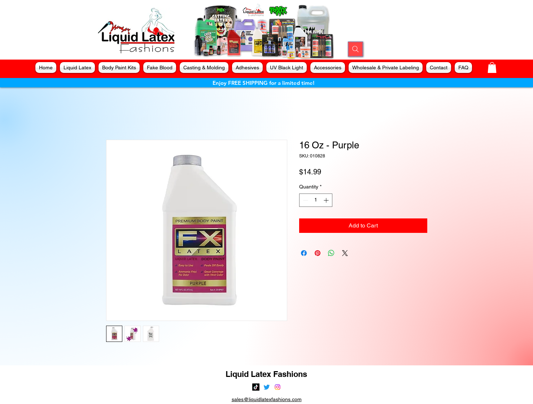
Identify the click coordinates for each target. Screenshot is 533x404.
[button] (492, 67)
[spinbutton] (315, 200)
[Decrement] (304, 200)
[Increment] (326, 200)
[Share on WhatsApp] (331, 253)
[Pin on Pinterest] (317, 253)
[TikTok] (255, 387)
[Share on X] (345, 253)
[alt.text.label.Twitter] (266, 387)
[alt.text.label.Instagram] (277, 387)
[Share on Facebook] (304, 253)
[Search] (355, 49)
